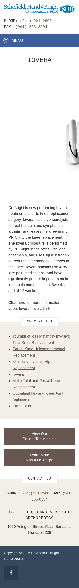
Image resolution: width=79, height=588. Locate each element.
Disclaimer (14, 559)
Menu (13, 40)
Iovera (18, 374)
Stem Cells (22, 406)
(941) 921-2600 (36, 21)
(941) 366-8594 (31, 26)
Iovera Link (41, 308)
